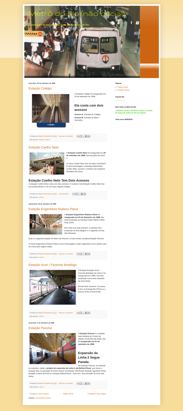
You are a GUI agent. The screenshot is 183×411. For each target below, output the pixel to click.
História (41, 139)
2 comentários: (64, 194)
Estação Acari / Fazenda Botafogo (53, 265)
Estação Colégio (40, 88)
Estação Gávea (123, 90)
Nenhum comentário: (66, 136)
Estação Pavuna (40, 328)
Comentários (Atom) (43, 398)
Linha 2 (47, 139)
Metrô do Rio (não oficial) (77, 13)
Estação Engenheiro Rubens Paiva (53, 209)
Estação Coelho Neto (44, 147)
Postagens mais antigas (97, 394)
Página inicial (68, 394)
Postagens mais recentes (39, 394)
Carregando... (120, 100)
